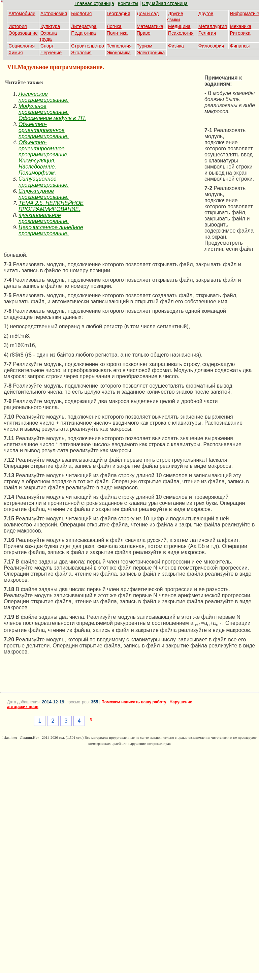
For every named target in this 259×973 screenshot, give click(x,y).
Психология (181, 33)
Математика (150, 26)
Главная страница (94, 3)
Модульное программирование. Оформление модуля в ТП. (52, 112)
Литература (83, 26)
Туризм (144, 46)
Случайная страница (165, 3)
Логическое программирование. (44, 97)
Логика (114, 26)
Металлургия (212, 26)
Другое (205, 13)
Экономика (119, 52)
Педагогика (83, 33)
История (17, 26)
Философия (211, 46)
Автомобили (21, 13)
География (118, 13)
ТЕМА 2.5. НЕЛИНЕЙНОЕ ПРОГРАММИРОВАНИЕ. (51, 206)
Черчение (51, 52)
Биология (81, 13)
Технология (119, 46)
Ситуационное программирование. (44, 182)
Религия (207, 33)
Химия (15, 52)
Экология (81, 52)
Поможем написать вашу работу (133, 702)
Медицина (179, 26)
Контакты (128, 3)
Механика (241, 26)
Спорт (47, 46)
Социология (21, 46)
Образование (23, 33)
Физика (176, 46)
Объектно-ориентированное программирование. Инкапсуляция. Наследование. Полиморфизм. (44, 158)
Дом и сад (148, 13)
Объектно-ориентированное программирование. (44, 130)
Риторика (240, 33)
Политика (117, 33)
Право (144, 33)
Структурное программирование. (44, 194)
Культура (50, 26)
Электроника (151, 52)
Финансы (240, 46)
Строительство (87, 46)
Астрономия (53, 13)
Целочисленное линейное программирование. (51, 230)
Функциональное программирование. (44, 218)
